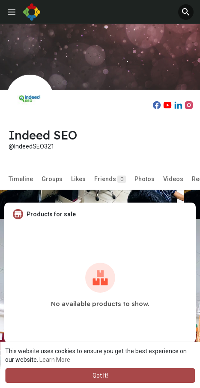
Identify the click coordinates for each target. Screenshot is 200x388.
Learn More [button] (54, 359)
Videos (173, 179)
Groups (52, 179)
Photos (144, 179)
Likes (78, 179)
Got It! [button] (100, 375)
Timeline (21, 179)
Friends (110, 179)
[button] (186, 12)
